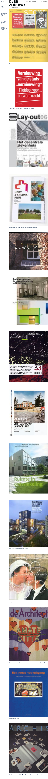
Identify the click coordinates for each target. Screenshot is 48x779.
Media (2, 6)
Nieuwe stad (3, 14)
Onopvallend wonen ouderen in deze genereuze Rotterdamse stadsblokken (23, 227)
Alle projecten (3, 21)
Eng (4, 1)
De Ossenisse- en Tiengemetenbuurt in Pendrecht (18, 438)
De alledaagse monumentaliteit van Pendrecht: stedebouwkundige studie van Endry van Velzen (26, 774)
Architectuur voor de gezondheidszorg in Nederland (18, 326)
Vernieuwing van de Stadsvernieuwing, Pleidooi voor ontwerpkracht (21, 108)
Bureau (2, 5)
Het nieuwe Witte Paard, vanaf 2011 (15, 272)
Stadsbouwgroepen (4, 26)
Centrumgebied (4, 13)
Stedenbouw (3, 27)
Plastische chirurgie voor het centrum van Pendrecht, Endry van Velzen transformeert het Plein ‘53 (27, 662)
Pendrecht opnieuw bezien (14, 718)
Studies (2, 29)
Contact (2, 7)
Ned (1, 1)
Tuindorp (2, 16)
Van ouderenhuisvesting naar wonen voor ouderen (18, 548)
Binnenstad (3, 12)
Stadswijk (2, 15)
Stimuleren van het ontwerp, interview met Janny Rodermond (20, 383)
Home (10, 7)
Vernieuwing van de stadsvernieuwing (16, 63)
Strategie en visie (4, 28)
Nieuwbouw (3, 22)
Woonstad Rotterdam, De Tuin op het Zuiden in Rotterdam (19, 495)
